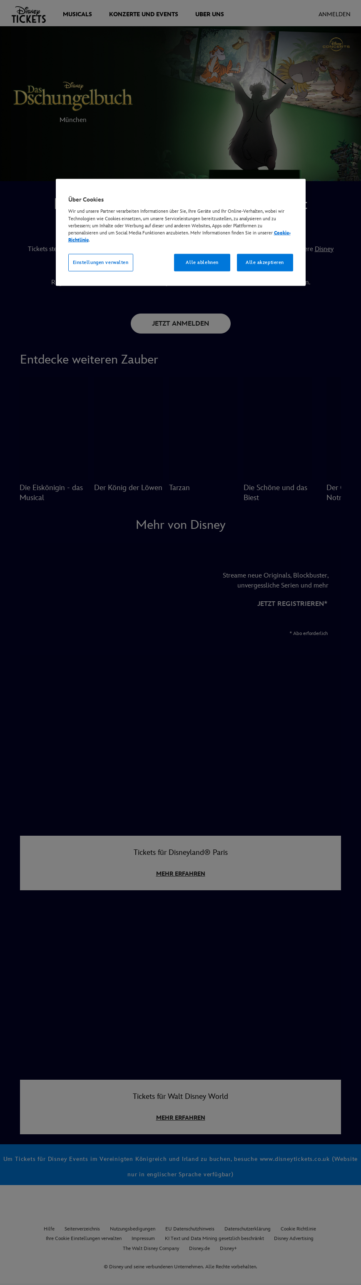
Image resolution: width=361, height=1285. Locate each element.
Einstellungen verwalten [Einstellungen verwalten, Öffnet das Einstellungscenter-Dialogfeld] (101, 262)
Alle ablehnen (202, 262)
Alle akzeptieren (265, 262)
